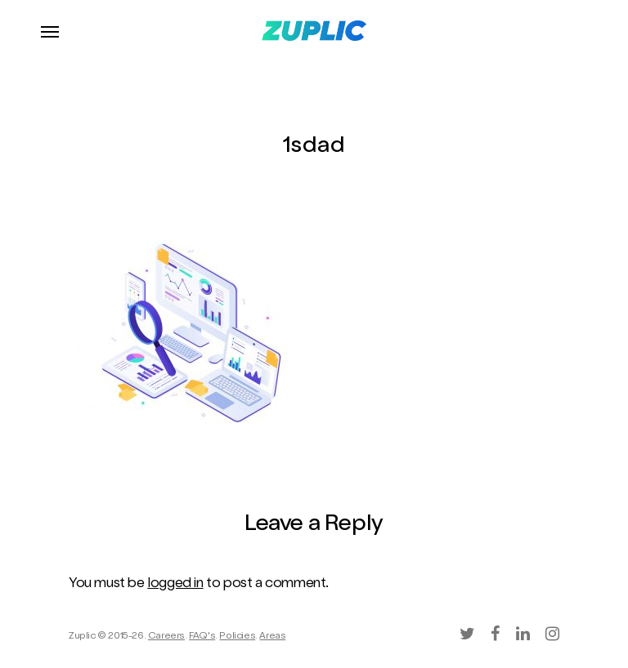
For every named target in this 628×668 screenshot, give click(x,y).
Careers (166, 637)
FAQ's (202, 637)
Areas (272, 637)
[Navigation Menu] (50, 31)
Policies (237, 637)
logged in (175, 584)
